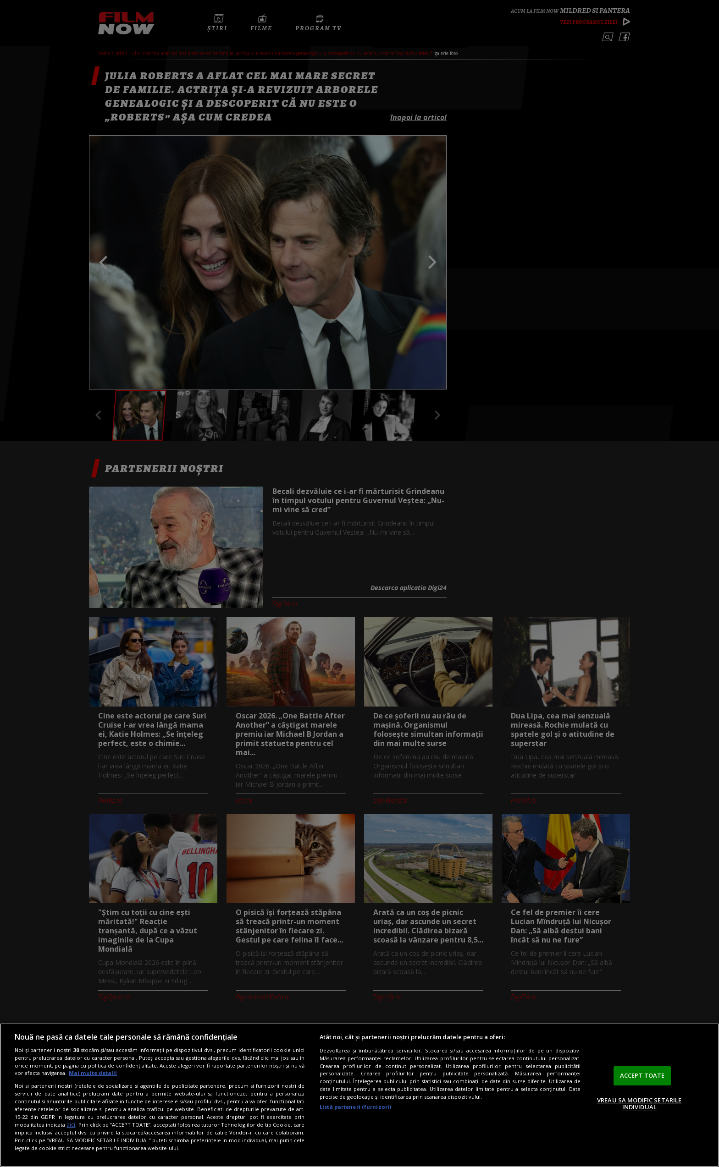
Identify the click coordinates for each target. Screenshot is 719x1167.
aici (70, 1125)
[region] (359, 1095)
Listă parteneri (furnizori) (355, 1106)
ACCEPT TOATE (642, 1075)
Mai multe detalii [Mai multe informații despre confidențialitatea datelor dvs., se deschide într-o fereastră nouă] (93, 1072)
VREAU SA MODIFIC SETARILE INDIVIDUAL (639, 1104)
